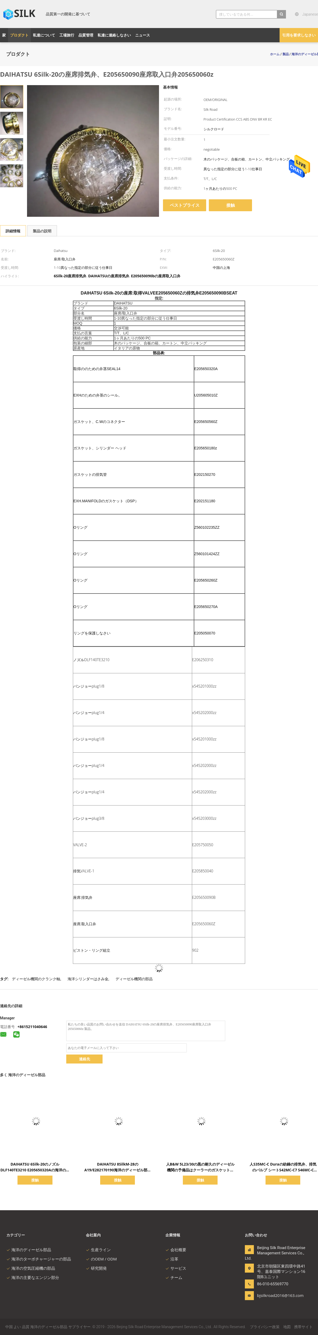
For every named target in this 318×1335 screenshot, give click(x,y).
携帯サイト (303, 1326)
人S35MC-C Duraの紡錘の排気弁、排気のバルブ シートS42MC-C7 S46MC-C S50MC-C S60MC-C (283, 1170)
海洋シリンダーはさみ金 (88, 978)
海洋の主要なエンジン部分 (32, 1277)
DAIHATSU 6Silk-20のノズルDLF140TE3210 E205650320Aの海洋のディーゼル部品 (34, 1170)
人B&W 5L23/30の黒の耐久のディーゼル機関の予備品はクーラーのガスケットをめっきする (200, 1170)
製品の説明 (42, 230)
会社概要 (175, 1249)
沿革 (171, 1259)
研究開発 (96, 1268)
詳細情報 (13, 230)
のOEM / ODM (101, 1259)
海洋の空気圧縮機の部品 (30, 1268)
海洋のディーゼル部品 (28, 1249)
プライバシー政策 (265, 1326)
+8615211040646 (32, 1026)
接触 (230, 205)
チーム (173, 1277)
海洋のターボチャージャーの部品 (38, 1259)
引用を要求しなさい (299, 35)
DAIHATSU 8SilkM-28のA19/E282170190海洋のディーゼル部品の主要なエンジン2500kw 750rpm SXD (117, 1170)
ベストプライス (185, 205)
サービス (175, 1268)
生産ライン (98, 1249)
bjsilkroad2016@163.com (273, 1295)
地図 (287, 1326)
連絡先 (84, 1058)
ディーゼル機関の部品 (134, 978)
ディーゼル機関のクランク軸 (36, 978)
